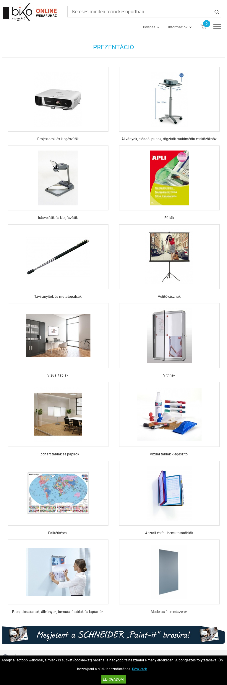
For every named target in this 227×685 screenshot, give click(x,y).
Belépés (149, 26)
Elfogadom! (113, 679)
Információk (177, 26)
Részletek (139, 668)
